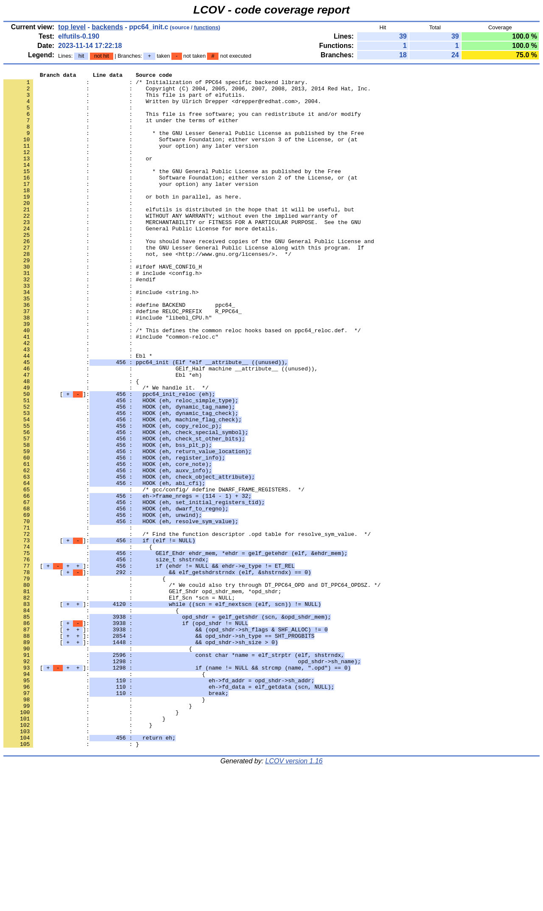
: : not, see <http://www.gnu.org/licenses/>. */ (147, 290)
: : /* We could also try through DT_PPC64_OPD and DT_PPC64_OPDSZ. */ (192, 688)
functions (206, 27)
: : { (71, 443)
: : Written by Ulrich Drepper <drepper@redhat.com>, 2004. (162, 107)
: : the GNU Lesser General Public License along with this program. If (183, 283)
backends (107, 27)
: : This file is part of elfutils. (124, 100)
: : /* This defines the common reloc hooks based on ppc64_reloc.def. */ (182, 382)
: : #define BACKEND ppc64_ (119, 352)
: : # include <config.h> (102, 313)
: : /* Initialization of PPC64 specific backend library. (155, 84)
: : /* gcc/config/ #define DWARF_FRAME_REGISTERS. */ (154, 573)
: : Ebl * (77, 413)
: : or (77, 176)
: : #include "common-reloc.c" (110, 390)
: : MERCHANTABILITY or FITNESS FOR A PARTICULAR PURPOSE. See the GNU (182, 252)
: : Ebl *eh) (102, 436)
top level (72, 27)
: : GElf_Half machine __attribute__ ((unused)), (160, 428)
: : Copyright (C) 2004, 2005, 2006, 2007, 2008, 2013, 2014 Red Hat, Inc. (187, 92)
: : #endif (79, 321)
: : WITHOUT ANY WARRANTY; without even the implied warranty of (170, 245)
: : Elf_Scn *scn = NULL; (119, 703)
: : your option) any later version (130, 161)
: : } (104, 825)
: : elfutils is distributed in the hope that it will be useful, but (178, 237)
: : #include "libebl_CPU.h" (107, 367)
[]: (109, 459)
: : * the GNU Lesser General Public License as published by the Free (183, 145)
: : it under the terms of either (120, 130)
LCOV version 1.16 (293, 896)
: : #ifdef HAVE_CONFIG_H (102, 306)
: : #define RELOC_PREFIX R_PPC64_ (122, 359)
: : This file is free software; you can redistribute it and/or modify (182, 122)
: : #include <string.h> (101, 336)
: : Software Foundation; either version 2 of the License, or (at (180, 199)
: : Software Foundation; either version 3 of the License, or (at (180, 153)
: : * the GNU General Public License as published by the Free (172, 191)
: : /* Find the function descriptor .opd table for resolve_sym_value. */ (187, 627)
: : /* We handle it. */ (106, 451)
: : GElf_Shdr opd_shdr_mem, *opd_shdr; (142, 695)
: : (69, 115)
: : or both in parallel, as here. (122, 222)
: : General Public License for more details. (140, 260)
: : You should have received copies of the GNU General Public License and (188, 275)
